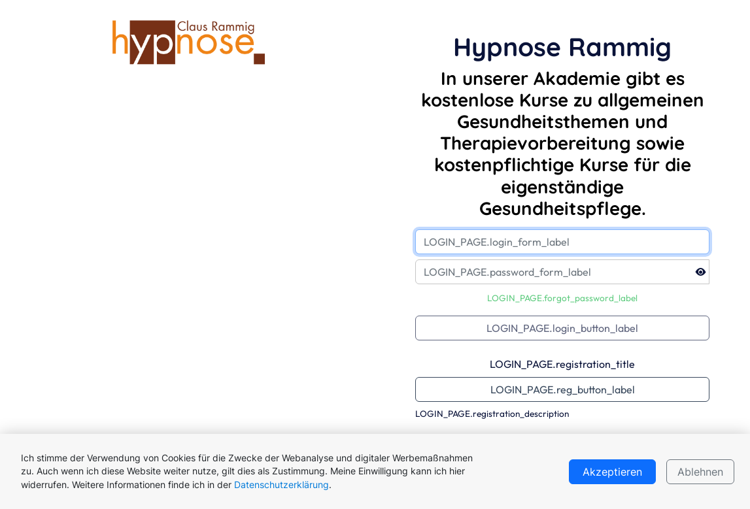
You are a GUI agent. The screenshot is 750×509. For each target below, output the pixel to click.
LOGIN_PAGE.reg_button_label (562, 389)
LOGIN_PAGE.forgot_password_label (562, 298)
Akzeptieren (612, 471)
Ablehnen (700, 471)
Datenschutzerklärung (281, 485)
